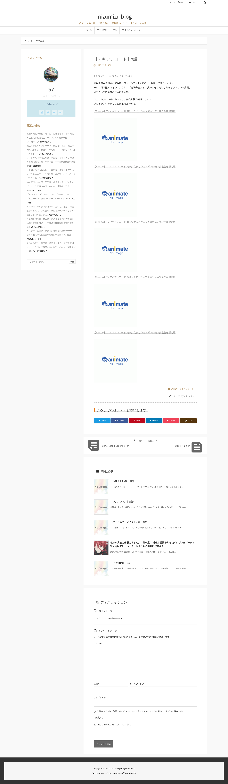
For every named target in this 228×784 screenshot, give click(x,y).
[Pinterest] (137, 420)
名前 (96, 683)
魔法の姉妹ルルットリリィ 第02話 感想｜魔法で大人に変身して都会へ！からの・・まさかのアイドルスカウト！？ (51, 149)
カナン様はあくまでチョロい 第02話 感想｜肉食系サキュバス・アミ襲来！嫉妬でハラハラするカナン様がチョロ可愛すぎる (51, 210)
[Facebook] (119, 420)
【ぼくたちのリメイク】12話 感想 (128, 522)
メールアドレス (138, 683)
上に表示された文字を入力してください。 (113, 724)
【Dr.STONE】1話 (120, 562)
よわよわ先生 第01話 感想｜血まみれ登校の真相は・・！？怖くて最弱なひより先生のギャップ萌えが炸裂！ (51, 247)
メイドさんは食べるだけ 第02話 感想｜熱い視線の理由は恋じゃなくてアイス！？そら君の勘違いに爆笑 (51, 161)
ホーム (30, 41)
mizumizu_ (189, 395)
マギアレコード (186, 388)
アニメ (41, 41)
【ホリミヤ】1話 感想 (122, 481)
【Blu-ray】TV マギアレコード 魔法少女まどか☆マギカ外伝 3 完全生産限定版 (135, 222)
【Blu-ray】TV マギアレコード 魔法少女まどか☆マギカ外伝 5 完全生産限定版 (135, 332)
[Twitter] (102, 420)
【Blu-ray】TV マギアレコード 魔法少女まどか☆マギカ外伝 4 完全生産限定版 (135, 277)
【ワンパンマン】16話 (121, 501)
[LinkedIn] (154, 420)
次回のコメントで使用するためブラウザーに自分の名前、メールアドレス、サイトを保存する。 (140, 711)
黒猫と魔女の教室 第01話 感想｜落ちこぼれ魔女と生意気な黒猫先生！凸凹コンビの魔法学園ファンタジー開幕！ (51, 137)
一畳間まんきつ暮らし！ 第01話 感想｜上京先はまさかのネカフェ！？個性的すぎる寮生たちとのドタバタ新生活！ (51, 174)
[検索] (205, 2)
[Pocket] (171, 420)
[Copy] (188, 420)
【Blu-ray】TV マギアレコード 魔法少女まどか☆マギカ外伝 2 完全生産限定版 (135, 166)
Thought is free (129, 773)
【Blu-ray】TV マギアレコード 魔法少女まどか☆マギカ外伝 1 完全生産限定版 (135, 111)
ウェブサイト (100, 697)
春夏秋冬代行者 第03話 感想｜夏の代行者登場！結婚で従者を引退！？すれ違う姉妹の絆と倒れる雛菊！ (50, 222)
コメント (98, 643)
